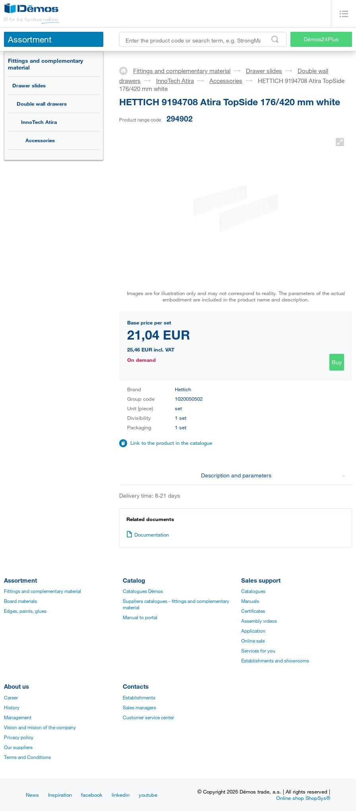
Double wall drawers (42, 103)
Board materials (20, 601)
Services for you (258, 650)
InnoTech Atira (39, 122)
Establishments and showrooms (275, 660)
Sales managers (139, 707)
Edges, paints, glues (25, 611)
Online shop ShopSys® (303, 798)
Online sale (253, 640)
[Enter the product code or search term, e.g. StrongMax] (203, 39)
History (11, 707)
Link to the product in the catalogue (171, 443)
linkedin (121, 795)
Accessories (40, 140)
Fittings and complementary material (45, 64)
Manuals (250, 601)
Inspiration (60, 795)
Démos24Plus (321, 39)
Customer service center (148, 717)
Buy (337, 362)
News (32, 795)
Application (253, 631)
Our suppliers (18, 747)
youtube (148, 795)
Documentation (147, 534)
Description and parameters (273, 475)
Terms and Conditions (27, 757)
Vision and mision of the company (40, 727)
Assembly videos (259, 621)
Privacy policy (18, 737)
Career (11, 697)
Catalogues (253, 591)
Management (17, 717)
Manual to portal (140, 617)
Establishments (139, 697)
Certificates (253, 611)
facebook (92, 795)
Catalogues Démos (143, 591)
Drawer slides (29, 85)
